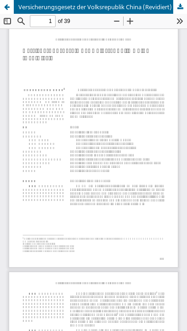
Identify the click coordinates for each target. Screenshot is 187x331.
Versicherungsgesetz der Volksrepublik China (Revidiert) (95, 7)
